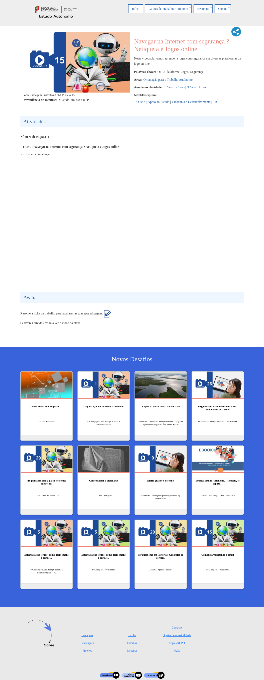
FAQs (177, 650)
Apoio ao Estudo (158, 102)
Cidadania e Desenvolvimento (191, 102)
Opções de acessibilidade (177, 635)
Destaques (87, 635)
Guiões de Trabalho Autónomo (168, 8)
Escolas (132, 635)
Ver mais (233, 596)
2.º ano (180, 87)
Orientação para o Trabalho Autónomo (168, 79)
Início (135, 8)
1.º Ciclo (139, 102)
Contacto (177, 627)
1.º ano (168, 87)
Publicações (87, 643)
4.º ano (203, 87)
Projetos (87, 650)
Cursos (222, 8)
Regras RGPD (177, 643)
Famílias (132, 643)
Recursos (203, 8)
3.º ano (191, 87)
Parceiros (132, 650)
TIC (215, 102)
